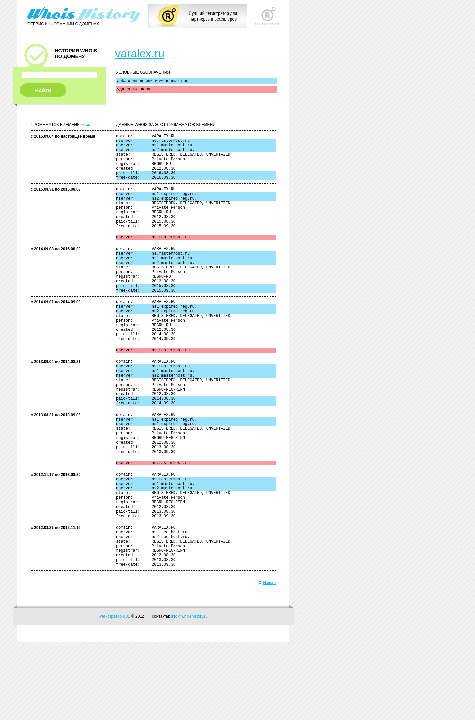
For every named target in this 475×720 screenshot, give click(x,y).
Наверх (267, 661)
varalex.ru (139, 53)
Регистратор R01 (114, 694)
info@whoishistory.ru (189, 694)
